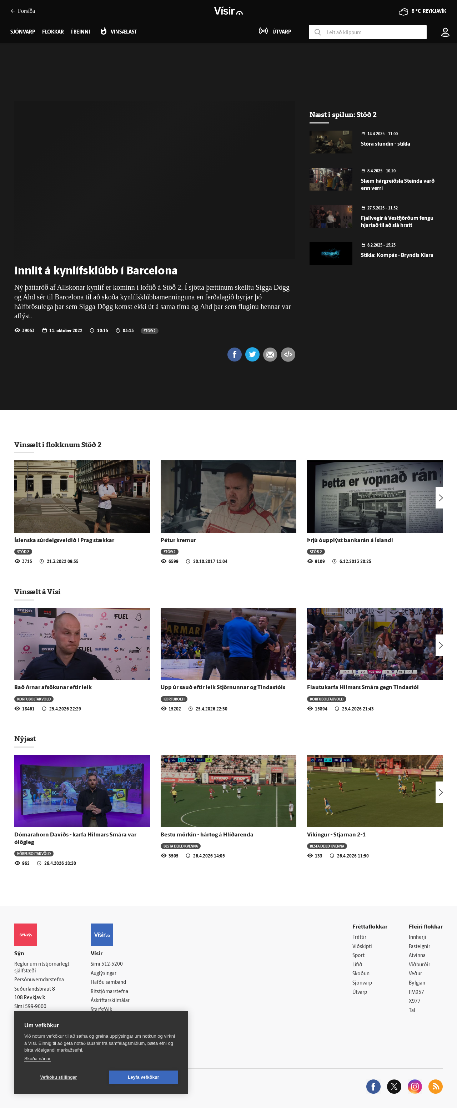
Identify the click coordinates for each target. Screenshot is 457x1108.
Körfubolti (174, 699)
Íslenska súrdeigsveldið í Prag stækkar (64, 540)
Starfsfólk (101, 1010)
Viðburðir (419, 965)
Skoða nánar (37, 1058)
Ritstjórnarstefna (109, 992)
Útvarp (359, 992)
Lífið (357, 965)
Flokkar (53, 32)
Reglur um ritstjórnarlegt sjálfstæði (41, 968)
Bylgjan (417, 983)
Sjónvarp (362, 983)
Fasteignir (419, 947)
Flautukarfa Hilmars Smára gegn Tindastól (363, 687)
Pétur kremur (178, 540)
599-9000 (35, 1007)
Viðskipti (362, 947)
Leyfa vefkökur (143, 1077)
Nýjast (25, 738)
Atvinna (417, 955)
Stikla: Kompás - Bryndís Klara (397, 255)
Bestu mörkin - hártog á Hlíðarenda (207, 835)
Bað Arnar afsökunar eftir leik (53, 687)
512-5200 (112, 964)
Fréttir (359, 937)
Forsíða (23, 11)
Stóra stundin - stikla (385, 144)
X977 (415, 1001)
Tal (412, 1010)
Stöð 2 (150, 331)
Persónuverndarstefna (39, 980)
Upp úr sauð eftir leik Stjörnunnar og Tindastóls (223, 687)
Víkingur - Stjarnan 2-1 (336, 835)
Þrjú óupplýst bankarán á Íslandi (350, 540)
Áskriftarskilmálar (110, 1000)
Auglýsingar (103, 973)
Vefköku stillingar (58, 1077)
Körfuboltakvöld (34, 699)
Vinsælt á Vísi (37, 591)
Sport (358, 955)
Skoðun (361, 974)
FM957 (416, 992)
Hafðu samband (108, 982)
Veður (415, 974)
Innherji (417, 937)
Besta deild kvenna (181, 846)
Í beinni (80, 32)
